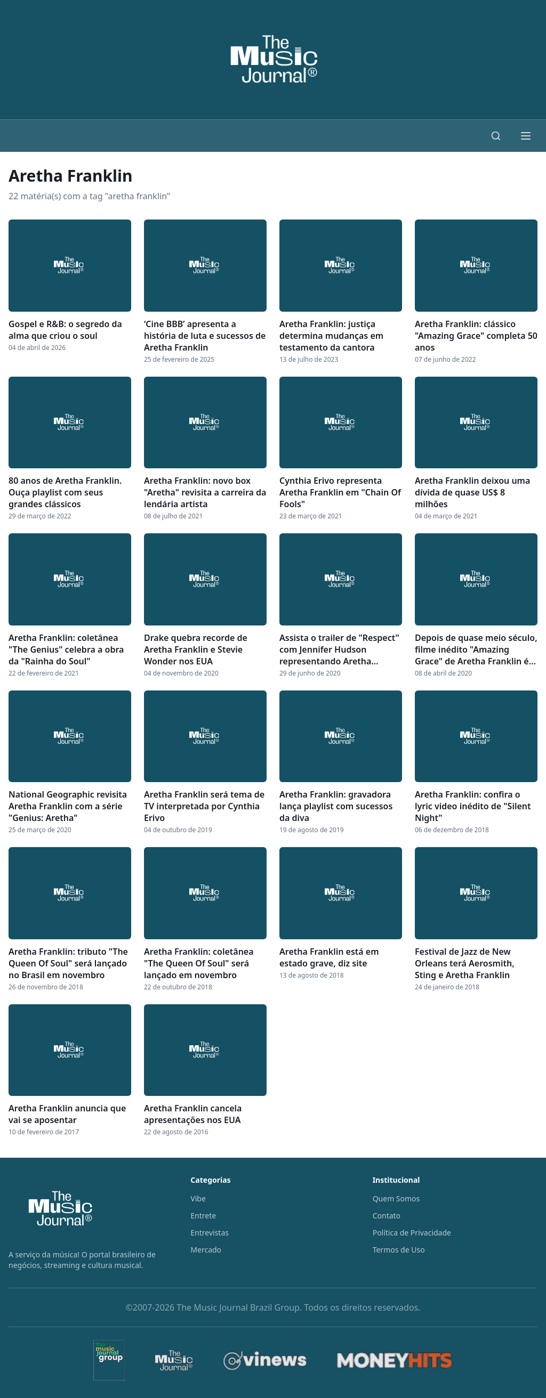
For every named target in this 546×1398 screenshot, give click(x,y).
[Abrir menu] (525, 136)
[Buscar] (496, 136)
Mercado (205, 1250)
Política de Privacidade (412, 1233)
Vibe (198, 1198)
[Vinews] (265, 1360)
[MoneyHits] (395, 1360)
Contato (386, 1215)
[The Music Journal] (174, 1360)
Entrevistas (209, 1233)
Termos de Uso (399, 1250)
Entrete (203, 1215)
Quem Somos (396, 1198)
